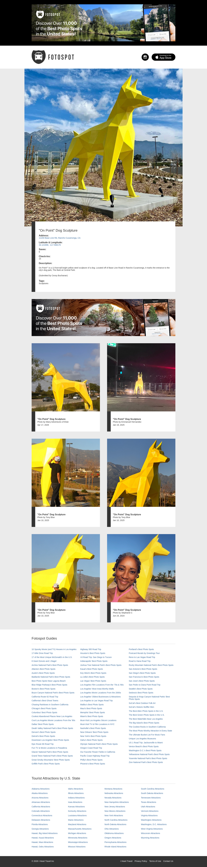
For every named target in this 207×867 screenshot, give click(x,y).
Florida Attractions (40, 824)
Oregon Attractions (113, 838)
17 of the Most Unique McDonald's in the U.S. (52, 657)
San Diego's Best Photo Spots (142, 673)
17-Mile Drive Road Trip (42, 653)
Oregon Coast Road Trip (91, 748)
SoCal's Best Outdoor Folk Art (142, 703)
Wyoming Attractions (150, 838)
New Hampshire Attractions (117, 802)
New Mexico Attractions (115, 811)
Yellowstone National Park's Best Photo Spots (149, 754)
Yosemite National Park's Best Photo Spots (148, 758)
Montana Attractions (113, 789)
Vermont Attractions (149, 811)
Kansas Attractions (76, 806)
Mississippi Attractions (78, 842)
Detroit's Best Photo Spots (43, 736)
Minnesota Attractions (77, 838)
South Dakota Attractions (152, 793)
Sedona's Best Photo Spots (141, 693)
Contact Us (168, 861)
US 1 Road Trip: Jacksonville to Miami (146, 742)
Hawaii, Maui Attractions (42, 842)
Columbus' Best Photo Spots (44, 712)
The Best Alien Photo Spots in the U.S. (146, 711)
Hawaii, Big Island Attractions (45, 833)
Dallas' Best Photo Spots (43, 724)
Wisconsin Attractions (150, 833)
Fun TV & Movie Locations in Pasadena (49, 748)
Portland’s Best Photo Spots (141, 649)
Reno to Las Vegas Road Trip (142, 657)
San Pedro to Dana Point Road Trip (144, 685)
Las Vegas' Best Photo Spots (93, 681)
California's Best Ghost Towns (45, 700)
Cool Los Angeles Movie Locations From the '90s (53, 720)
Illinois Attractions (76, 793)
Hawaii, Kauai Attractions (43, 838)
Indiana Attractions (76, 798)
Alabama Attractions (41, 789)
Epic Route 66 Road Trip (43, 744)
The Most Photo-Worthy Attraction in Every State (150, 731)
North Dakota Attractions (115, 824)
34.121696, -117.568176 (50, 245)
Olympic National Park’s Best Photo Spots (99, 744)
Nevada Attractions (113, 798)
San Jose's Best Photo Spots (142, 681)
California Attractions (41, 806)
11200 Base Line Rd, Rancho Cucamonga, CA (59, 238)
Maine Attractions (76, 820)
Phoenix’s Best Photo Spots (92, 764)
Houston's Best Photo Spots (92, 653)
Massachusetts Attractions (80, 829)
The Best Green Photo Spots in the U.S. (146, 715)
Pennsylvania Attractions (115, 842)
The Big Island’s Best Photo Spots (144, 723)
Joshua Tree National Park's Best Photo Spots (100, 665)
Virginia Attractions (149, 815)
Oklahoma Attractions (114, 833)
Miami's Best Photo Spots (91, 716)
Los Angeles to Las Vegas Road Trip (96, 700)
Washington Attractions (151, 820)
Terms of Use (155, 861)
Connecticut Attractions (42, 815)
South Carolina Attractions (152, 789)
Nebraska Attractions (114, 793)
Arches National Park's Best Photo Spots (50, 665)
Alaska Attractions (40, 793)
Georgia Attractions (40, 829)
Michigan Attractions (77, 833)
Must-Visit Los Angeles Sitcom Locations (98, 720)
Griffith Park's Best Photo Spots (46, 764)
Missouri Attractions (77, 846)
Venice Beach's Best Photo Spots (144, 746)
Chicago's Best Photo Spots (44, 708)
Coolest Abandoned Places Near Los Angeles (52, 716)
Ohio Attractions (112, 829)
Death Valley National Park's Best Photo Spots (52, 728)
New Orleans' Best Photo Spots (94, 732)
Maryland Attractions (77, 824)
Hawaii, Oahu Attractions (43, 846)
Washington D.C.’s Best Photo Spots (145, 750)
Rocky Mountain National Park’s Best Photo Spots (151, 665)
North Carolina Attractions (116, 820)
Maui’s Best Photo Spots (91, 708)
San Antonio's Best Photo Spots (143, 669)
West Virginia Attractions (152, 829)
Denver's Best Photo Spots (44, 732)
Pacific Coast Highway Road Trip (95, 756)
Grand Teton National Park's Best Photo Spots (52, 756)
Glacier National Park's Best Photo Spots (50, 752)
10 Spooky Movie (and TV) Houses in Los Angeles (54, 649)
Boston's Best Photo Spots (43, 689)
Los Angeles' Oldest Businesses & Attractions (100, 697)
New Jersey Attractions (115, 806)
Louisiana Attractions (77, 815)
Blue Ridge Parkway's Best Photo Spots (49, 685)
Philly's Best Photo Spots (91, 760)
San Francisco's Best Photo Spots (144, 677)
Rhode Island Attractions (115, 846)
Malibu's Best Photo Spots (92, 704)
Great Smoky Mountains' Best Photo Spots (51, 760)
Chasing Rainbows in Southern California (50, 704)
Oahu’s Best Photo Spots (91, 740)
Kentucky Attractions (77, 811)
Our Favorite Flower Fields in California (97, 752)
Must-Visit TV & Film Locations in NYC (97, 724)
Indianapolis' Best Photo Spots (93, 661)
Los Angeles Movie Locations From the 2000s (100, 693)
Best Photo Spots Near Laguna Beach (49, 681)
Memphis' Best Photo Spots (92, 712)
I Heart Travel (126, 861)
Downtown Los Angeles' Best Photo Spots (50, 740)
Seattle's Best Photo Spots (141, 689)
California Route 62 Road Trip (45, 697)
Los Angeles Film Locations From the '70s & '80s (102, 685)
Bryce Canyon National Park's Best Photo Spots (53, 693)
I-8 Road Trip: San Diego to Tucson (96, 657)
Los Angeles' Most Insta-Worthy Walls (97, 689)
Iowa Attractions (75, 802)
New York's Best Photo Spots (93, 736)
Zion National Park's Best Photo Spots (146, 762)
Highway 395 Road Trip (90, 649)
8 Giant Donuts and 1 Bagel (44, 661)
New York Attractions (114, 815)
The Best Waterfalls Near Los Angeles (146, 719)
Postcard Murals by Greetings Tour (144, 653)
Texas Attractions (148, 802)
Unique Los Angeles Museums (142, 738)
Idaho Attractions (75, 789)
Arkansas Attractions (41, 802)
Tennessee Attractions (151, 798)
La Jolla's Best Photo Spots (92, 677)
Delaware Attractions (41, 820)
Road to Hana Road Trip (140, 661)
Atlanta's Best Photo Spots (43, 669)
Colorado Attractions (41, 811)
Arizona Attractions (40, 798)
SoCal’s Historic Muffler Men (141, 707)
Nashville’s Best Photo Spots (93, 728)
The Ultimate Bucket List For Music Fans (147, 735)
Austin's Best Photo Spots (43, 673)
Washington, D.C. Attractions (154, 824)
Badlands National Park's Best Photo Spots (51, 677)
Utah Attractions (148, 806)
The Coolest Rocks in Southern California (147, 727)
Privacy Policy (141, 861)
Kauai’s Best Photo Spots (91, 669)
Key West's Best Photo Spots (93, 673)
